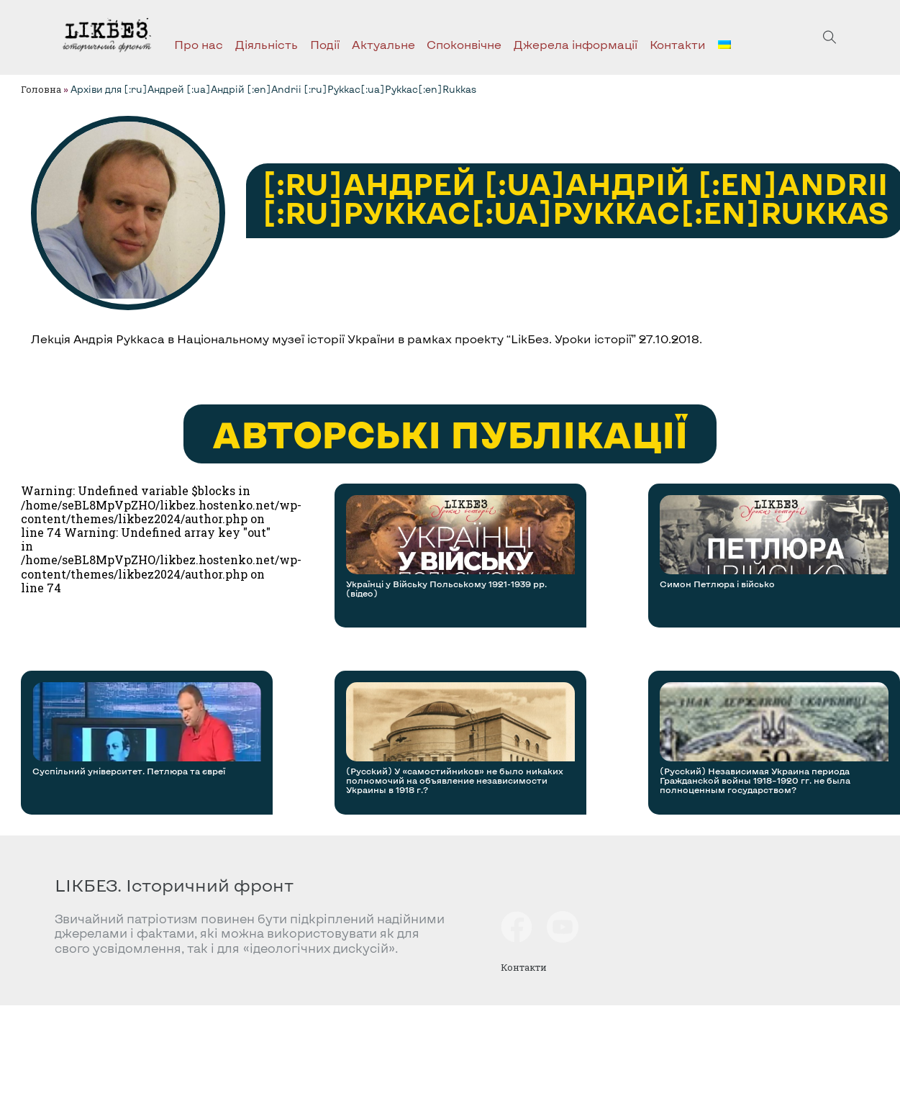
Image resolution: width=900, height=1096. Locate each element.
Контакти (678, 44)
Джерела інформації (575, 44)
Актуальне (383, 44)
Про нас (198, 44)
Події (325, 44)
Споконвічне (464, 44)
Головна (41, 89)
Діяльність (266, 44)
